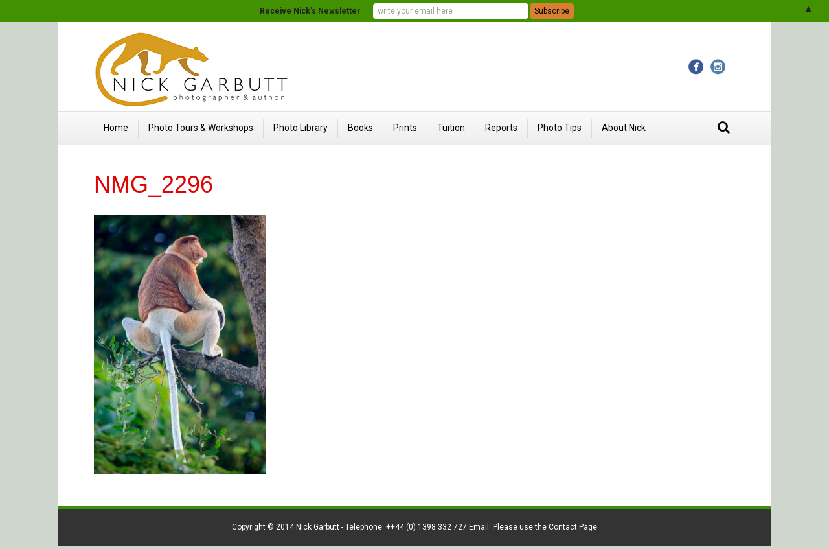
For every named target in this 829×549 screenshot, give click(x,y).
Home (116, 128)
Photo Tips (560, 128)
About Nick (624, 128)
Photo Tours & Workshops (200, 128)
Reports (501, 128)
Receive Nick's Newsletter (310, 11)
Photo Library (300, 128)
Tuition (451, 128)
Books (360, 128)
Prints (405, 128)
